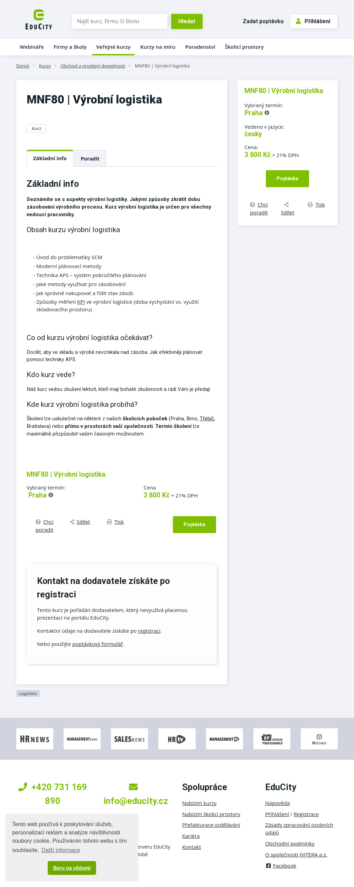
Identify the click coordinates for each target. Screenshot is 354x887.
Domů (22, 66)
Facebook (280, 865)
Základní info (50, 158)
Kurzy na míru (158, 46)
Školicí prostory (244, 46)
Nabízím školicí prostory (211, 814)
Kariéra (191, 835)
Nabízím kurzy (199, 802)
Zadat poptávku (263, 21)
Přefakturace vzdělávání (211, 824)
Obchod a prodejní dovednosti (92, 66)
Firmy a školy (70, 46)
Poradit (90, 158)
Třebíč (207, 418)
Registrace (306, 814)
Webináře (32, 46)
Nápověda (277, 802)
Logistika (28, 693)
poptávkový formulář (97, 643)
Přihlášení (313, 21)
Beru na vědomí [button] (72, 868)
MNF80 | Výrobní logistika (162, 66)
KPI (81, 301)
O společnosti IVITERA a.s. (296, 854)
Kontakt (191, 846)
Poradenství (200, 46)
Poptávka (194, 524)
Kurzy (45, 66)
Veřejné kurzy (113, 46)
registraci (149, 630)
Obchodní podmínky (290, 843)
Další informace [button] (60, 850)
